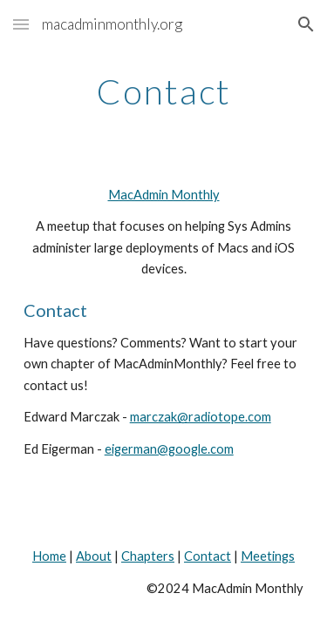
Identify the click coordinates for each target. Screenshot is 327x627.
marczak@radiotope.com (200, 416)
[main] (164, 91)
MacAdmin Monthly (164, 194)
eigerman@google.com (169, 449)
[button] (21, 24)
